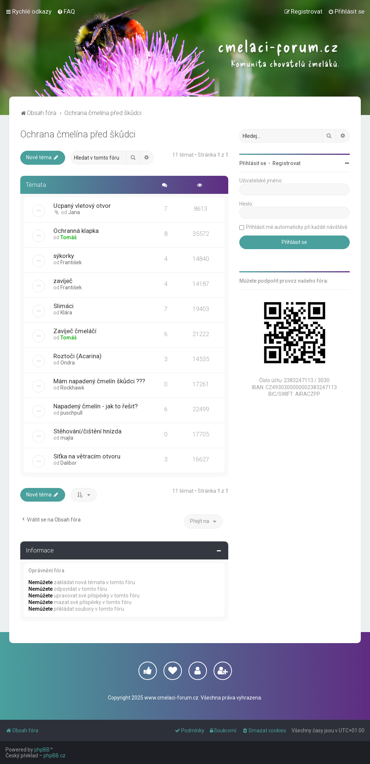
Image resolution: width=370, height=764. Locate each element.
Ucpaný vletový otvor (82, 205)
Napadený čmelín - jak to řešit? (95, 406)
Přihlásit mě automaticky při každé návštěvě (296, 227)
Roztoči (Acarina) (77, 356)
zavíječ (63, 281)
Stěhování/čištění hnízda (87, 431)
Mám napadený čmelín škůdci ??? (99, 381)
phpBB (42, 750)
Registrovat (286, 163)
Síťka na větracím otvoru (86, 456)
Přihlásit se (252, 163)
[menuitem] (66, 11)
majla (66, 438)
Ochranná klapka (76, 230)
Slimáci (63, 306)
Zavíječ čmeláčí (74, 331)
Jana (74, 212)
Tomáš (68, 237)
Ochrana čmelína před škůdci (77, 134)
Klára (66, 312)
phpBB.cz (54, 755)
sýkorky (63, 255)
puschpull (71, 413)
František (71, 262)
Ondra (67, 363)
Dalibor (68, 463)
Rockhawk (72, 388)
